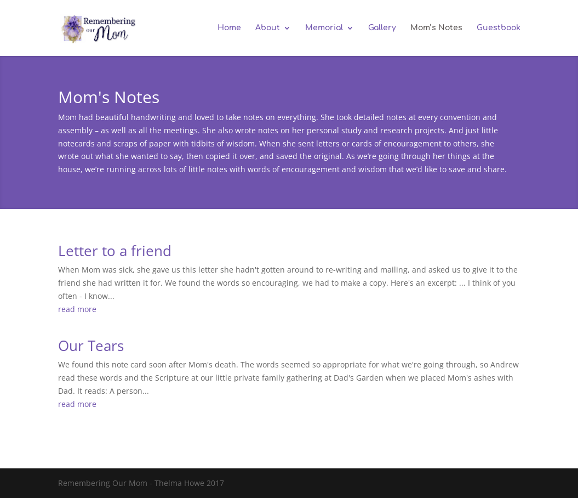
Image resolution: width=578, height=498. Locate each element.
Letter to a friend (114, 251)
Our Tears (91, 345)
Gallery (382, 28)
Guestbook (498, 28)
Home (229, 28)
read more (77, 309)
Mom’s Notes (436, 28)
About (267, 28)
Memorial (324, 28)
